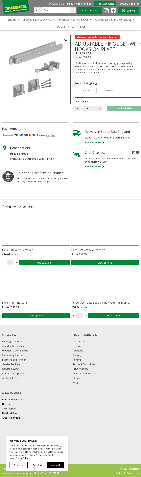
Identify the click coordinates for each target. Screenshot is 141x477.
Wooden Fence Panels (14, 346)
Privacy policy (80, 368)
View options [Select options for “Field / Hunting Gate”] (36, 315)
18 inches (86, 90)
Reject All (37, 465)
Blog (75, 382)
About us (78, 350)
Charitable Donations (85, 373)
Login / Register (129, 3)
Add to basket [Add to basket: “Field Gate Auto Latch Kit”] (44, 262)
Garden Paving (10, 368)
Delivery (77, 355)
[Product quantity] (89, 108)
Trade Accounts (105, 3)
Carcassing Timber (12, 355)
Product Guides (89, 10)
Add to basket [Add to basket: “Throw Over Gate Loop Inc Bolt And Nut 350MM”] (113, 315)
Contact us (78, 341)
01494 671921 (19, 154)
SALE (82, 26)
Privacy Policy (22, 458)
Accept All (55, 465)
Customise (19, 465)
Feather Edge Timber (14, 359)
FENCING (13, 19)
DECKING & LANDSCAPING (38, 19)
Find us (87, 3)
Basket (128, 11)
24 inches (109, 90)
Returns (77, 359)
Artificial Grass (10, 378)
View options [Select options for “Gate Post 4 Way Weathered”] (105, 262)
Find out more (94, 142)
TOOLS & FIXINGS (66, 26)
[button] (65, 39)
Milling (77, 378)
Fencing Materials (12, 341)
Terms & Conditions (84, 364)
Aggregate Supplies (13, 373)
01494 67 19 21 (71, 3)
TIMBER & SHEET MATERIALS (74, 19)
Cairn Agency (133, 473)
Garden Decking (11, 364)
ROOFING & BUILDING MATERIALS (114, 19)
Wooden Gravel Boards (15, 350)
